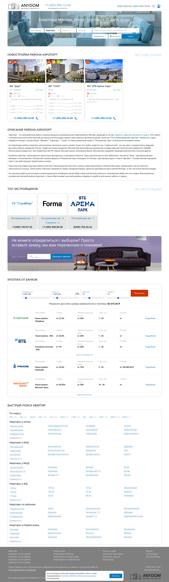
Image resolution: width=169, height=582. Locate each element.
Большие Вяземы (93, 537)
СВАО (62, 417)
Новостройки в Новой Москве (66, 559)
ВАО (12, 417)
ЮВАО (113, 417)
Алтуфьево (90, 426)
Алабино (128, 491)
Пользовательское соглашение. (22, 570)
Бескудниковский (131, 508)
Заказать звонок (61, 256)
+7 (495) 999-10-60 (58, 5)
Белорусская (91, 471)
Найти (130, 36)
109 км (13, 488)
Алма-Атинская (54, 433)
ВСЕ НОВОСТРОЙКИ (148, 55)
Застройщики (152, 554)
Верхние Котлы (92, 446)
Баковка (51, 475)
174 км (13, 496)
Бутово (127, 471)
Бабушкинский (54, 516)
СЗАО (74, 417)
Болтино (89, 533)
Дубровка (128, 446)
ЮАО (101, 417)
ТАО (84, 417)
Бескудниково (92, 475)
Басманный (91, 512)
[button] (10, 80)
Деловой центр (92, 454)
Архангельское (54, 533)
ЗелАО (32, 417)
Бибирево (128, 512)
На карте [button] (115, 36)
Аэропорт (52, 512)
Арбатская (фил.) (131, 433)
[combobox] (37, 30)
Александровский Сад (57, 426)
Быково (127, 475)
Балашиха (52, 537)
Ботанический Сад (56, 450)
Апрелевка (53, 471)
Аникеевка (52, 467)
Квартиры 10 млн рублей (19, 554)
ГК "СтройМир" (15, 90)
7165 (120, 6)
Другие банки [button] (84, 394)
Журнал (149, 551)
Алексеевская (54, 429)
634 (136, 6)
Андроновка (91, 433)
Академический (17, 509)
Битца (126, 467)
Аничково (14, 537)
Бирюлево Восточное (133, 516)
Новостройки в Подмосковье (66, 556)
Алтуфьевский (16, 516)
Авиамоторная (16, 426)
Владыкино (91, 450)
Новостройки (59, 551)
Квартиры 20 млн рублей (19, 559)
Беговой (89, 516)
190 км (51, 488)
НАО (40, 417)
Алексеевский (16, 512)
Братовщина (129, 529)
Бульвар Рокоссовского (58, 454)
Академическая (17, 434)
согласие (43, 270)
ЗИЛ (126, 450)
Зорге (126, 454)
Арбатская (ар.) (130, 429)
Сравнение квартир (111, 556)
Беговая (89, 467)
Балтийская (15, 454)
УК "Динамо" (92, 90)
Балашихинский (93, 508)
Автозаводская (16, 430)
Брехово (127, 533)
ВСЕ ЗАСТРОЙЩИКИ (148, 189)
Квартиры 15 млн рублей (19, 556)
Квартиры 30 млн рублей (19, 562)
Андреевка (14, 533)
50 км (88, 488)
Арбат (50, 508)
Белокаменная (54, 446)
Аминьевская (92, 429)
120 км (13, 492)
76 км (88, 491)
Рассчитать (139, 293)
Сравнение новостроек (113, 554)
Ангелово (14, 529)
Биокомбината (92, 529)
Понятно (116, 576)
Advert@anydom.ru (152, 570)
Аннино (127, 426)
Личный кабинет (153, 556)
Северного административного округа (131, 135)
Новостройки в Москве (63, 554)
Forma (50, 90)
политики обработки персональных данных (78, 576)
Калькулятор (108, 559)
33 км (50, 495)
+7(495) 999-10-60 (153, 567)
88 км (88, 495)
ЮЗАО (125, 417)
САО (52, 417)
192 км (51, 491)
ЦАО (91, 417)
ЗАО (22, 417)
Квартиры (12, 551)
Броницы (128, 537)
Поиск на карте (109, 551)
